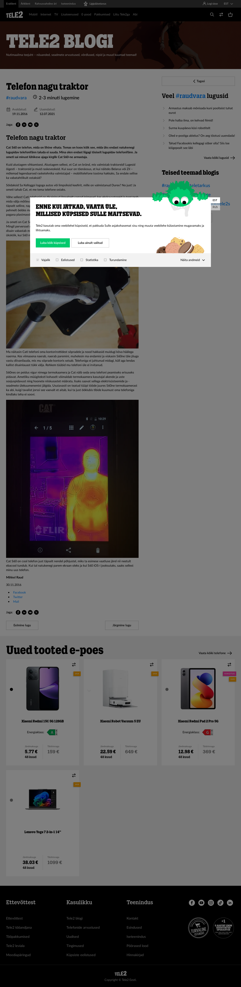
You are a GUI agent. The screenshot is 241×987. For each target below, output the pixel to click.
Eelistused (65, 260)
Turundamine (115, 260)
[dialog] (120, 232)
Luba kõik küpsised (52, 242)
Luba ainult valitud (90, 242)
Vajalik (43, 260)
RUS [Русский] (215, 207)
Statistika (89, 260)
